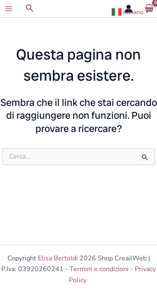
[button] (30, 8)
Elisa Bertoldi (58, 258)
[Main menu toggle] (8, 8)
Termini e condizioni (99, 269)
